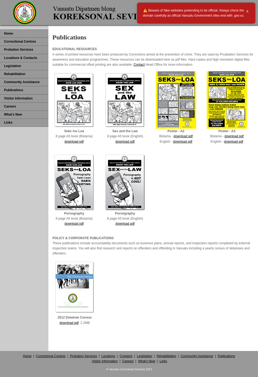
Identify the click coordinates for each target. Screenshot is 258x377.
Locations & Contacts (20, 58)
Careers (10, 106)
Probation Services (18, 49)
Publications (13, 90)
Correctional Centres (20, 41)
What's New (13, 114)
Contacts (126, 356)
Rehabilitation (14, 74)
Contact (139, 64)
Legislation (12, 66)
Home (8, 33)
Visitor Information (18, 98)
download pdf (74, 141)
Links (8, 122)
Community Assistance (22, 82)
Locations (108, 356)
